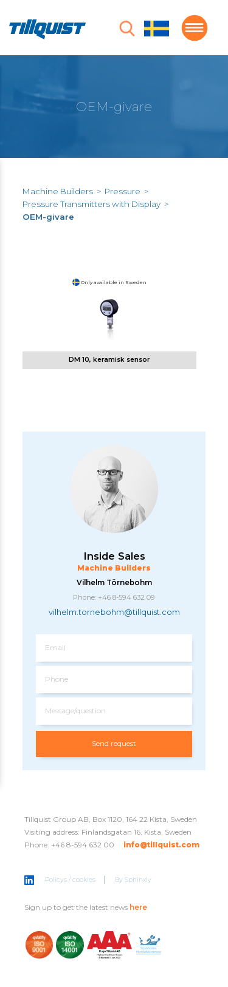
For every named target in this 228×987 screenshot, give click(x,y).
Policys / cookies (70, 882)
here (138, 908)
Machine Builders (57, 191)
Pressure (122, 191)
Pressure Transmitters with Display (91, 204)
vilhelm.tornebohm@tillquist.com (114, 613)
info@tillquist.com (161, 846)
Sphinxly (138, 882)
